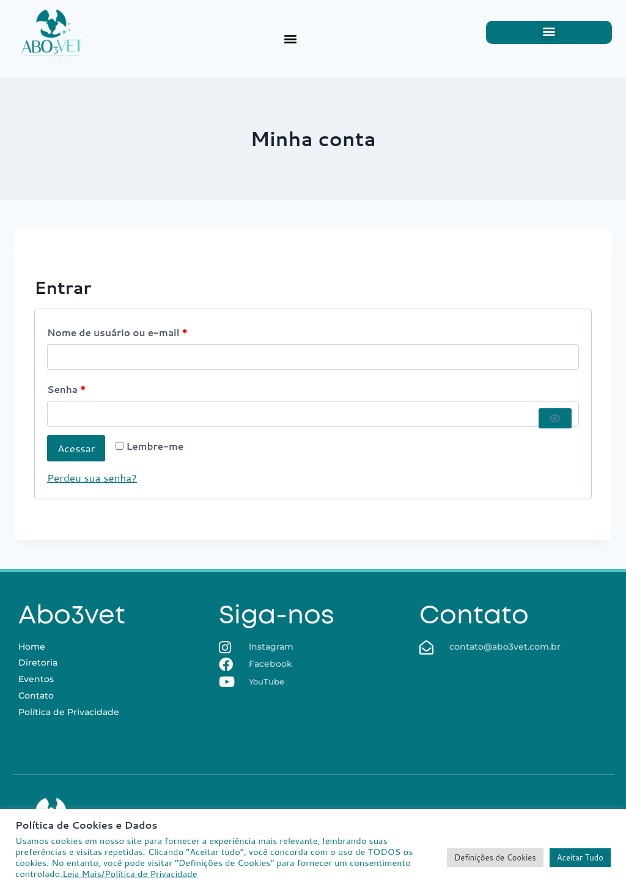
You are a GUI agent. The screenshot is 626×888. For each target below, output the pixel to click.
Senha (70, 387)
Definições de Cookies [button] (495, 857)
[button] (290, 39)
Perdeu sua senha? (92, 477)
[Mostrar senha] (555, 418)
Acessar (76, 448)
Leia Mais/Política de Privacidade (129, 873)
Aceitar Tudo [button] (580, 857)
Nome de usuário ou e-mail (121, 330)
